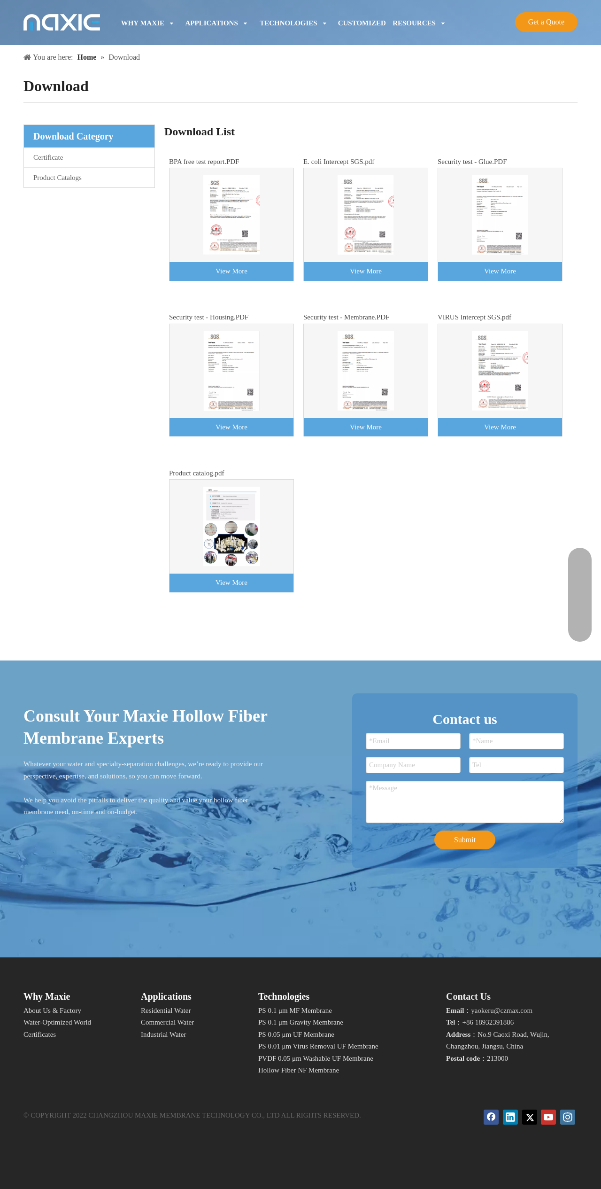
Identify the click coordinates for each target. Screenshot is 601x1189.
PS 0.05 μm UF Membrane (296, 1034)
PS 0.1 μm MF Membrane (295, 1010)
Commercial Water (167, 1022)
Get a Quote (546, 22)
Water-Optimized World (57, 1022)
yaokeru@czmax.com (501, 1010)
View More (231, 271)
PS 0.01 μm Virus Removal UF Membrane (318, 1046)
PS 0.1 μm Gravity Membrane (300, 1022)
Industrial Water (163, 1034)
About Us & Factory (52, 1010)
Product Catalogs (57, 177)
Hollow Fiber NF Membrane (298, 1070)
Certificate (48, 157)
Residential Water (166, 1010)
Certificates (39, 1034)
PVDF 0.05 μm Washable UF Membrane (315, 1058)
